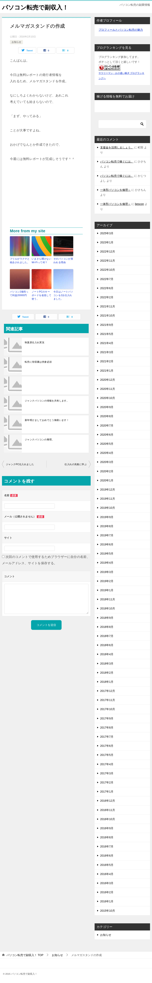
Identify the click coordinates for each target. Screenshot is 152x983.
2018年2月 (106, 672)
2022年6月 (106, 288)
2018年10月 (107, 608)
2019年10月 (107, 507)
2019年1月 (106, 590)
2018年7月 (106, 635)
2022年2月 (106, 297)
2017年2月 (106, 782)
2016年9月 (106, 828)
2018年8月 (106, 626)
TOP (25, 954)
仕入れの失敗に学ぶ (76, 464)
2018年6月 (106, 644)
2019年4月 (106, 562)
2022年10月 (107, 269)
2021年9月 (106, 324)
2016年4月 (106, 873)
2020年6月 (106, 434)
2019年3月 (106, 571)
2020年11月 (107, 388)
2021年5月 (106, 333)
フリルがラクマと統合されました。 (19, 260)
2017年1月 (106, 791)
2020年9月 (106, 407)
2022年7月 (106, 278)
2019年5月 (106, 553)
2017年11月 (107, 700)
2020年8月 (106, 416)
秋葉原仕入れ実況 (34, 342)
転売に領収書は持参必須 (38, 361)
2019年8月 (106, 526)
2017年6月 (106, 745)
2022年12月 (107, 251)
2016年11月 (107, 809)
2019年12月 (107, 489)
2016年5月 (106, 864)
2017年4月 (106, 764)
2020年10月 (107, 397)
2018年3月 (106, 663)
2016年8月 (106, 837)
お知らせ (16, 41)
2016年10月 (107, 818)
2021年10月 (107, 315)
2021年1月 (106, 370)
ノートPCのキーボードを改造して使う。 (41, 295)
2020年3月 (106, 462)
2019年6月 (106, 544)
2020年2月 (106, 471)
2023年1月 (106, 242)
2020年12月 (107, 379)
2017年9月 (106, 718)
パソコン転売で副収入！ (35, 6)
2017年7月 (106, 736)
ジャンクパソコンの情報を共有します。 (47, 400)
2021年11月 (107, 306)
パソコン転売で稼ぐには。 (116, 161)
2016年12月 (107, 800)
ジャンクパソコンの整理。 (39, 439)
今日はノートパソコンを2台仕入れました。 (63, 295)
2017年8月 (106, 727)
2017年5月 (106, 754)
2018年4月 (106, 654)
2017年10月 (107, 709)
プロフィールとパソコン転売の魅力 (121, 29)
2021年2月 (106, 361)
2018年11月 (107, 599)
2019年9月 (106, 516)
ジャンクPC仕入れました (20, 464)
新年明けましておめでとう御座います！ (47, 420)
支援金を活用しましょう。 (116, 147)
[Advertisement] (46, 197)
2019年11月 (107, 498)
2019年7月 (106, 535)
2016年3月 (106, 883)
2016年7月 (106, 846)
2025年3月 (106, 233)
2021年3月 (106, 352)
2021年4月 (106, 342)
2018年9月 (106, 617)
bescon (139, 204)
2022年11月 (107, 260)
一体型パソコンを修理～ (115, 189)
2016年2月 (106, 892)
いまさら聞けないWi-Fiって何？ (41, 260)
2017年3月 (106, 773)
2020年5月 (106, 443)
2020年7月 (106, 425)
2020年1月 (106, 480)
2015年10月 (107, 910)
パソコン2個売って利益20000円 (19, 293)
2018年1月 (106, 681)
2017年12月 (107, 690)
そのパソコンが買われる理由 (63, 260)
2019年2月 (106, 580)
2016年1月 (106, 901)
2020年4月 (106, 452)
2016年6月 (106, 855)
